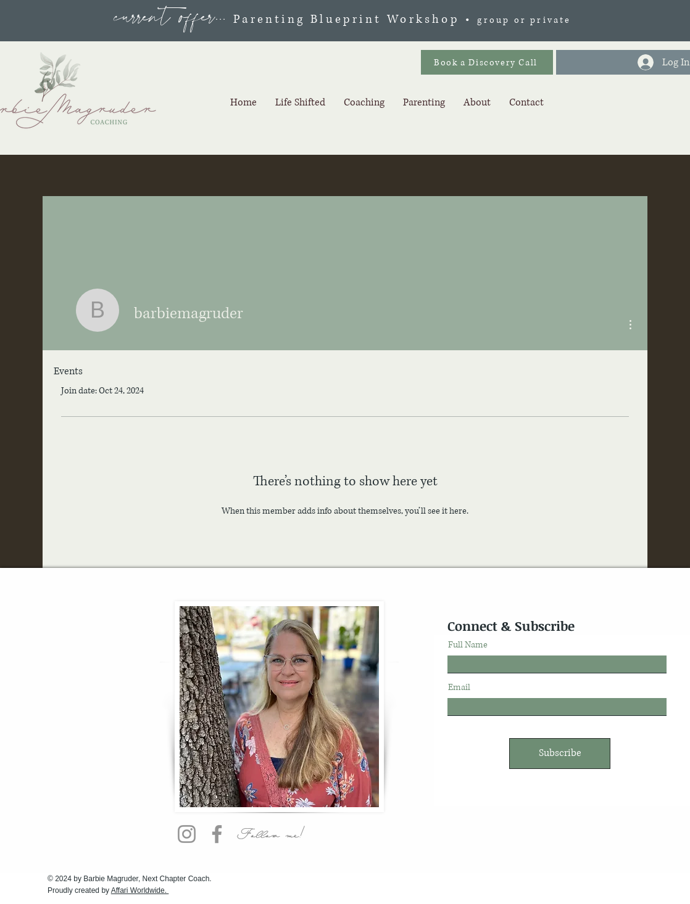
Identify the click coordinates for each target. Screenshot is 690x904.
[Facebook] (217, 834)
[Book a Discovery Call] (487, 62)
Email (459, 687)
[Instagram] (187, 834)
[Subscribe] (559, 753)
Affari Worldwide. (140, 890)
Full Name (468, 645)
